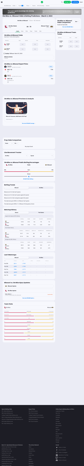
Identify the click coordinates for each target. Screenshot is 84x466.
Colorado (58, 421)
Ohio (57, 431)
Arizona (57, 419)
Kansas (57, 435)
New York (58, 413)
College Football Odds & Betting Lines (10, 415)
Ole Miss (10, 165)
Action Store (31, 455)
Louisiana (58, 415)
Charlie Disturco (9, 119)
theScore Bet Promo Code (7, 461)
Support (30, 459)
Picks (27, 31)
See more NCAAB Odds (68, 27)
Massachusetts (59, 433)
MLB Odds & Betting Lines (7, 421)
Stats (40, 31)
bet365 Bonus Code (6, 455)
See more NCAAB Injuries (28, 298)
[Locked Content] (29, 176)
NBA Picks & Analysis (33, 413)
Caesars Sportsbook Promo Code (9, 459)
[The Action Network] (42, 2)
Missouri (49, 165)
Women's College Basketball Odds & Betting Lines (12, 419)
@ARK (15, 266)
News (22, 31)
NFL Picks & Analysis (33, 411)
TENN (15, 269)
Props (31, 31)
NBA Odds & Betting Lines (7, 413)
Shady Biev (9, 66)
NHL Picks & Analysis (33, 421)
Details (17, 31)
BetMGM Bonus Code (6, 449)
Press (30, 457)
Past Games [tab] (41, 212)
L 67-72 (23, 269)
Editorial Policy (32, 451)
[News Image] (16, 108)
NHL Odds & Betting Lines (7, 423)
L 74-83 (23, 263)
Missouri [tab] (17, 187)
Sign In (81, 2)
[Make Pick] (8, 71)
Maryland (58, 417)
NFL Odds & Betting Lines (7, 411)
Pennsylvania (58, 425)
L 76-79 (23, 272)
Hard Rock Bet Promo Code (8, 457)
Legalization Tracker (60, 411)
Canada (57, 442)
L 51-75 (23, 275)
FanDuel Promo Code (6, 453)
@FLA (15, 263)
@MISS (15, 272)
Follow (51, 66)
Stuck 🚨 (9, 75)
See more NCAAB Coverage (29, 123)
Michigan (58, 429)
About (30, 447)
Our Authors (31, 449)
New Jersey (58, 423)
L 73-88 (23, 266)
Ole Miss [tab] (41, 187)
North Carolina (59, 437)
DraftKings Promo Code (7, 451)
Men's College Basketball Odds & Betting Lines (12, 417)
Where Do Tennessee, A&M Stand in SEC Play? (16, 116)
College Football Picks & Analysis (36, 415)
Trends (36, 31)
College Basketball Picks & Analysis (36, 417)
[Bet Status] (5, 69)
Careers (30, 453)
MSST (15, 275)
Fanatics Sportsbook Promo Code (9, 447)
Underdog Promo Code (7, 463)
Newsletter (31, 463)
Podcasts (31, 461)
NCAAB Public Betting (29, 179)
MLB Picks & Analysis (33, 419)
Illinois (57, 427)
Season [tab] (16, 212)
